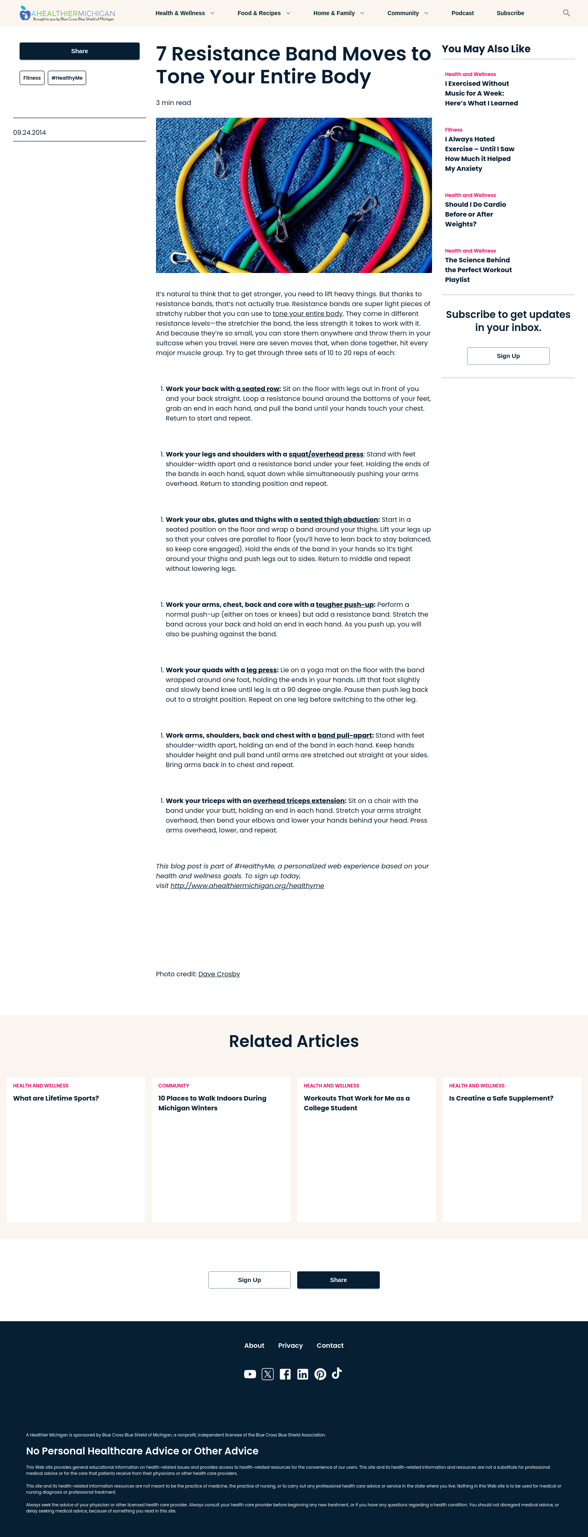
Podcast (462, 13)
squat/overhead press (326, 454)
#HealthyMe (66, 77)
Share (79, 51)
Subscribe (510, 13)
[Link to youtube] (250, 1375)
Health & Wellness (185, 13)
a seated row (257, 389)
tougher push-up (345, 604)
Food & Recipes (264, 13)
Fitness (32, 77)
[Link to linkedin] (303, 1375)
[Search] (567, 13)
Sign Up (508, 356)
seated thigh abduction (339, 519)
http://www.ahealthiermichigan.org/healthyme (247, 885)
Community (408, 13)
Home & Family (339, 13)
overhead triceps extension (299, 800)
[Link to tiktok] (338, 1375)
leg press (262, 670)
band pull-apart (345, 735)
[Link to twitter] (268, 1375)
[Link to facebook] (285, 1375)
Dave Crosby (219, 974)
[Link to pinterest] (320, 1375)
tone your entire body (308, 313)
